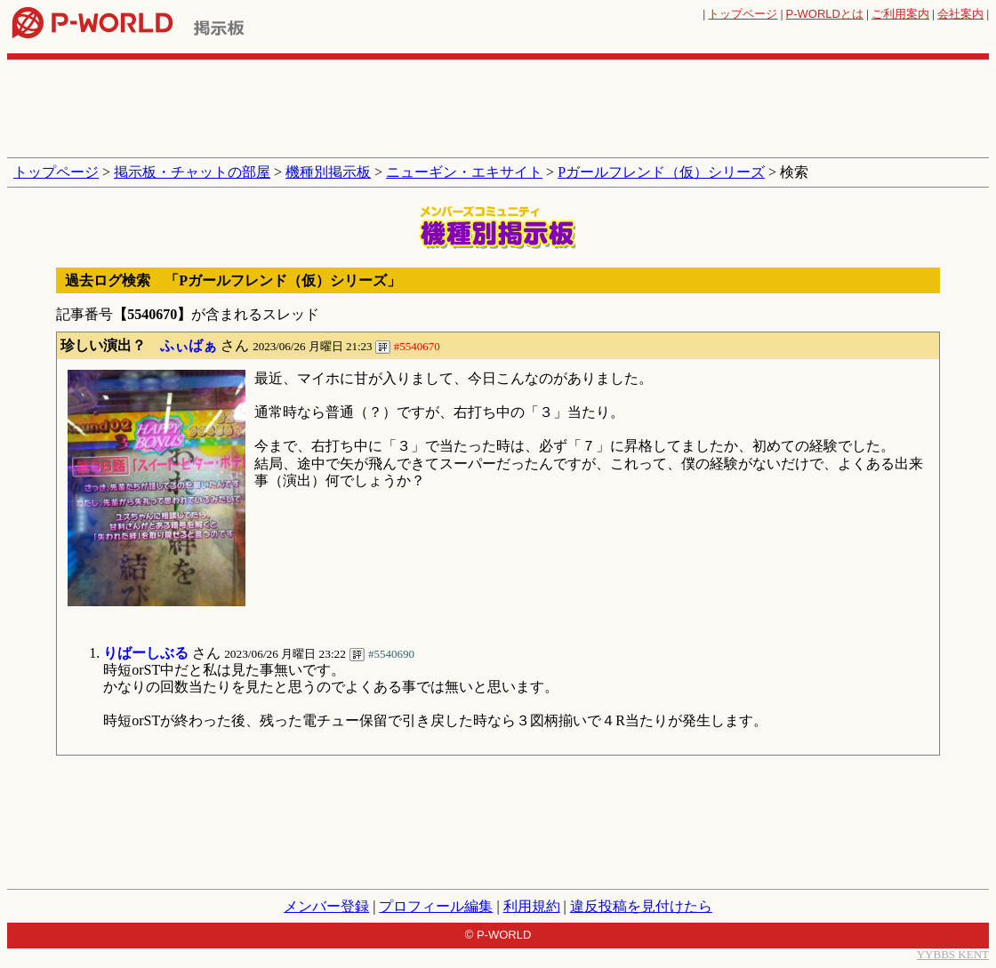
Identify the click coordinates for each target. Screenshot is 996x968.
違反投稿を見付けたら (641, 906)
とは (824, 13)
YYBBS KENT (953, 954)
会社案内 (960, 13)
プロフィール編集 (436, 906)
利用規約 (531, 906)
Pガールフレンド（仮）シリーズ (661, 172)
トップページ (742, 13)
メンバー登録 (326, 906)
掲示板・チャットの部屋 (192, 172)
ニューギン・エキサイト (464, 172)
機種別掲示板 (328, 172)
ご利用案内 (900, 13)
